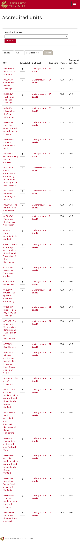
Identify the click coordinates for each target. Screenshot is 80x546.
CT (50, 267)
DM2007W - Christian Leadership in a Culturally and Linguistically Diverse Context (10, 398)
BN (50, 108)
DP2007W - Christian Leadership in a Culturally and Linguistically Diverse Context (10, 464)
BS (50, 205)
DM (50, 389)
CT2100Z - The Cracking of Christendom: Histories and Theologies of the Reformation (9, 330)
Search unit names (13, 32)
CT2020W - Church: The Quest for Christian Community (9, 296)
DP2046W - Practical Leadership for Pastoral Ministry (10, 501)
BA (50, 68)
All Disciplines (33, 53)
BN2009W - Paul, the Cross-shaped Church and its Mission (10, 128)
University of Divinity (24, 539)
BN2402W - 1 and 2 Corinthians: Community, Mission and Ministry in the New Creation (10, 177)
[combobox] (36, 36)
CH (50, 216)
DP (50, 438)
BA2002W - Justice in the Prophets (9, 71)
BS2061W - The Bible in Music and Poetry (10, 208)
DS (50, 512)
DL (50, 378)
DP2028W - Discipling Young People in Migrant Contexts (9, 484)
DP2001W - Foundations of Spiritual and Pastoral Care (9, 444)
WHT (19, 53)
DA (50, 352)
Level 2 (8, 53)
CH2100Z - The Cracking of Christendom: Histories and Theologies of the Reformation (9, 253)
